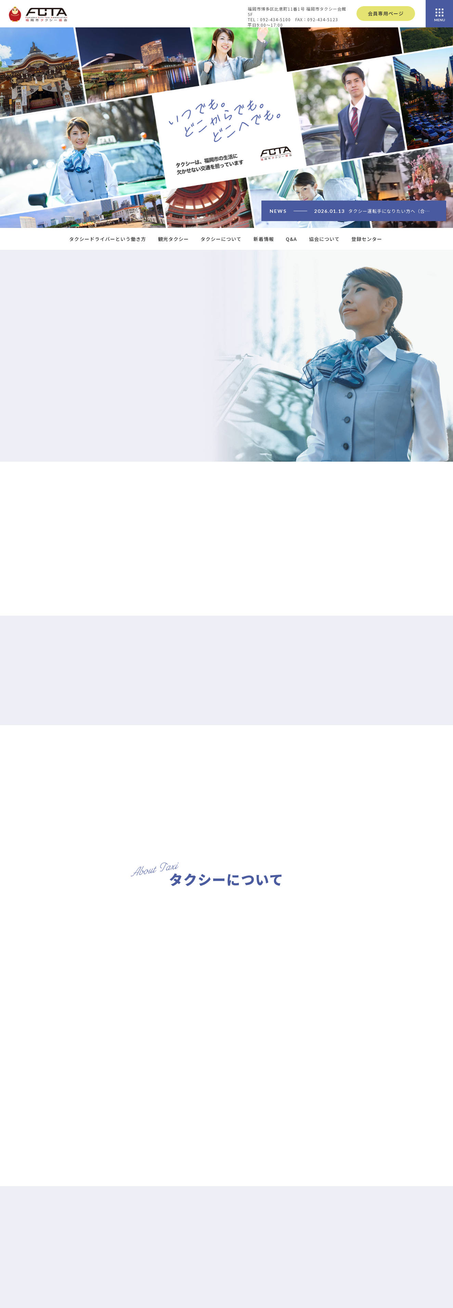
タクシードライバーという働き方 (107, 238)
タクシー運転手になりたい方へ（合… (389, 211)
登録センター (366, 238)
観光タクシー (173, 238)
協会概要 (378, 1302)
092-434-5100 (59, 1281)
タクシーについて (221, 238)
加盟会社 (378, 1269)
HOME (274, 1240)
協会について (324, 238)
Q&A (291, 238)
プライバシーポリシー (292, 1301)
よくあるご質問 (284, 1280)
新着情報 (264, 238)
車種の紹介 (381, 1249)
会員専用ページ (386, 13)
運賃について (383, 1259)
